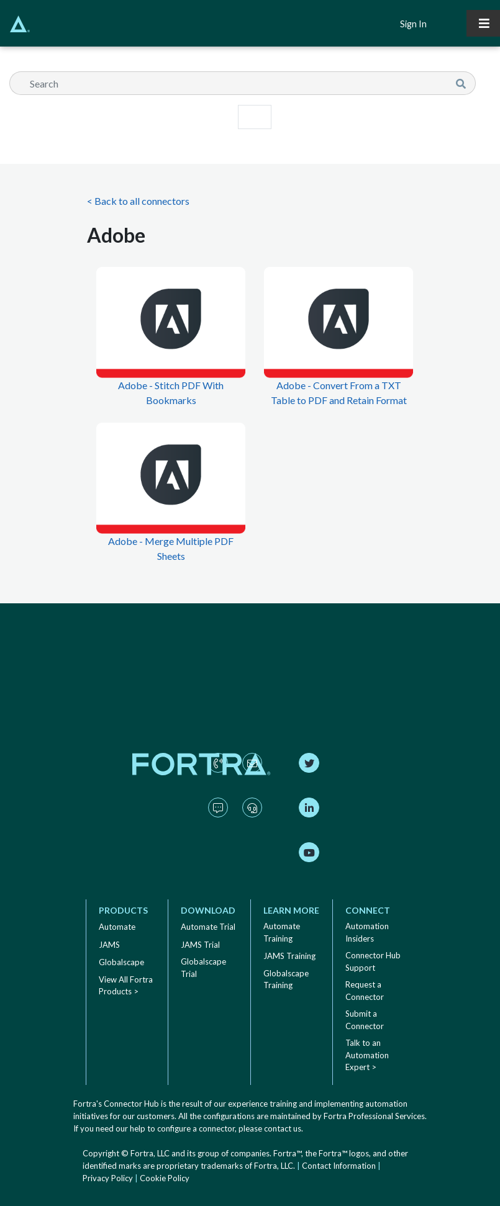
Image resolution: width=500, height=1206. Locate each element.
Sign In (413, 24)
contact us (282, 1128)
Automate (117, 927)
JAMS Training (289, 956)
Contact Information (339, 1166)
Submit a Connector (364, 1020)
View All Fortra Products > (126, 985)
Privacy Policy (108, 1178)
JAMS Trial (200, 945)
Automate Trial (208, 927)
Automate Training (281, 932)
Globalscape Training (286, 979)
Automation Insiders (367, 932)
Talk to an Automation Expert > (367, 1055)
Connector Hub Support (373, 961)
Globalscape (121, 962)
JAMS (109, 945)
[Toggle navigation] (483, 23)
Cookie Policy (164, 1178)
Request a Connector (364, 990)
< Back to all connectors (138, 201)
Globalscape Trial (203, 967)
